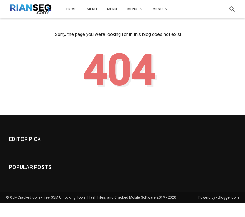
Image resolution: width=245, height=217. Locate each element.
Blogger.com (228, 197)
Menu (92, 9)
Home (71, 9)
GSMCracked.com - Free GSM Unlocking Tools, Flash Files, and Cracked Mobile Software (83, 197)
